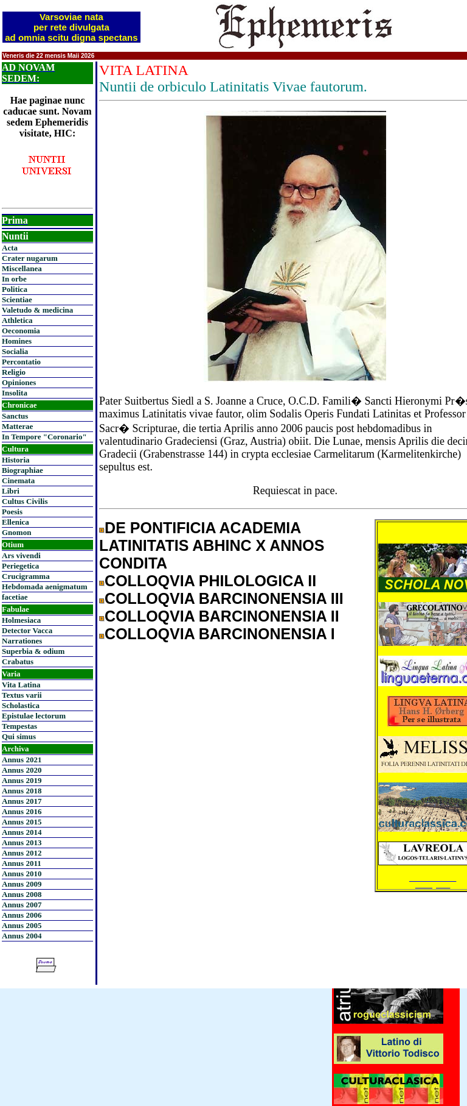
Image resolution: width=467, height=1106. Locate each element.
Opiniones (19, 382)
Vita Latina (21, 684)
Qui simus (19, 736)
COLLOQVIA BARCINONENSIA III (224, 598)
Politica (14, 289)
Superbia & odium (33, 651)
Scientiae (17, 299)
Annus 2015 (21, 821)
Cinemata (18, 480)
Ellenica (15, 521)
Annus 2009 (21, 883)
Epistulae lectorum (34, 715)
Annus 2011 (21, 863)
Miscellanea (22, 268)
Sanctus (15, 415)
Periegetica (20, 565)
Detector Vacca (27, 630)
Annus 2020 (21, 770)
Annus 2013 (21, 842)
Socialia (15, 351)
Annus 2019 (21, 780)
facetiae (15, 596)
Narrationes (22, 640)
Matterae (17, 426)
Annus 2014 (21, 832)
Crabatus (17, 661)
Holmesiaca (21, 620)
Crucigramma (26, 576)
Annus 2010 (21, 873)
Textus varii (22, 695)
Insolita (14, 392)
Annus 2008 (21, 894)
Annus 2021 (21, 759)
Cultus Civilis (25, 501)
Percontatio (21, 361)
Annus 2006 (21, 915)
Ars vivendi (21, 555)
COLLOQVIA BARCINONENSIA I (220, 633)
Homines (17, 341)
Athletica (17, 320)
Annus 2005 (21, 925)
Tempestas (19, 726)
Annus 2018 (21, 790)
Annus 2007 (21, 904)
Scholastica (21, 705)
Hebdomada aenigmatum (44, 586)
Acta (10, 247)
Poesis (12, 511)
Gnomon (16, 532)
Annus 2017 (21, 801)
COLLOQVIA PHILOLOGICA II (210, 580)
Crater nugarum (30, 258)
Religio (14, 372)
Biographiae (22, 470)
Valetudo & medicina (37, 309)
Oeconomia (21, 330)
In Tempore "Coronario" (44, 436)
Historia (16, 459)
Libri (10, 490)
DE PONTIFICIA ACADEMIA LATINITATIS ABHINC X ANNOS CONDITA (211, 545)
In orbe (14, 278)
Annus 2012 (21, 852)
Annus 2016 (21, 811)
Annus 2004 (21, 935)
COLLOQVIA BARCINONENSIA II (222, 616)
